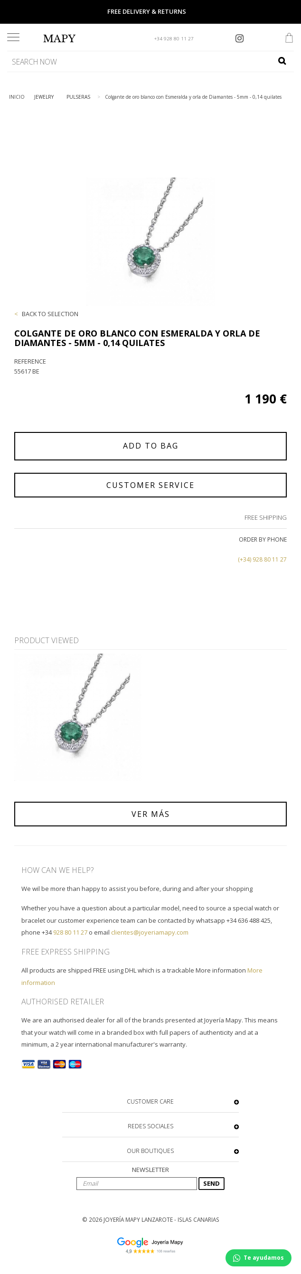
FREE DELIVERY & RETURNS (146, 11)
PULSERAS (78, 97)
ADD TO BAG (151, 445)
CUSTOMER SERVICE (150, 485)
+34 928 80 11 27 (174, 39)
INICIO (17, 97)
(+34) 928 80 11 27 (262, 559)
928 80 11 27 (70, 932)
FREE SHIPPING (266, 517)
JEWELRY (44, 97)
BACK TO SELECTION (50, 313)
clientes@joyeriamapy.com (149, 932)
